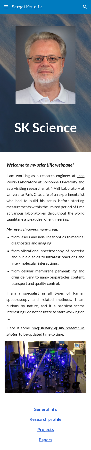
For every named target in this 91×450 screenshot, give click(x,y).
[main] (46, 127)
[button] (6, 6)
